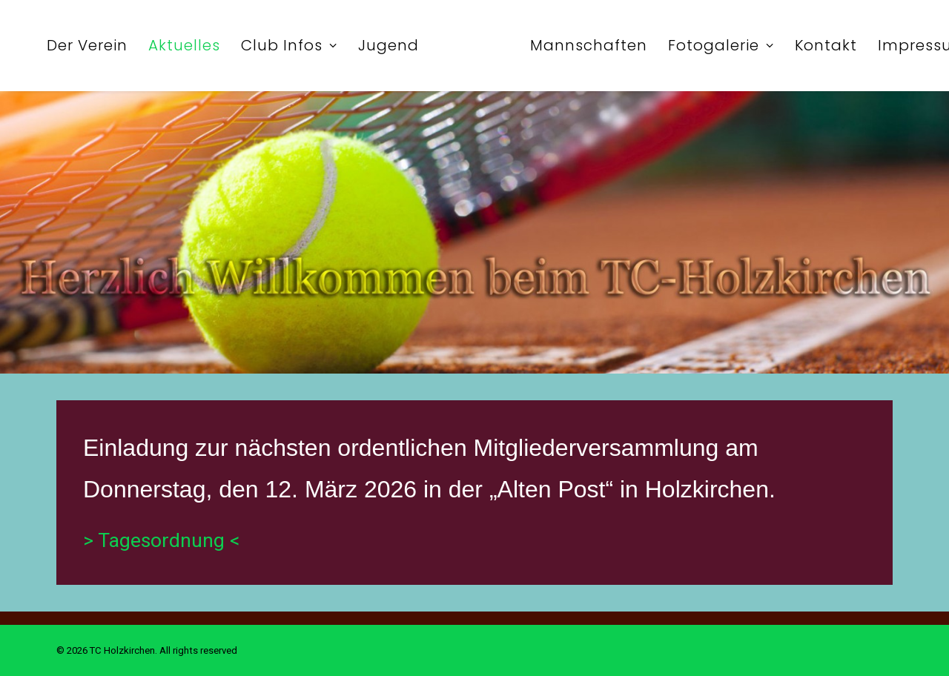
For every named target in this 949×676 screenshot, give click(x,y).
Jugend (388, 45)
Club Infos (289, 45)
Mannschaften (588, 45)
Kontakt (826, 45)
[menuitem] (87, 45)
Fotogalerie (721, 45)
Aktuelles (184, 45)
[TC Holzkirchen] (474, 45)
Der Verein (87, 45)
